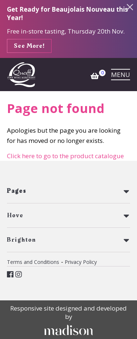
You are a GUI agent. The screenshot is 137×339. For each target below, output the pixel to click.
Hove (15, 215)
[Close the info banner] (130, 7)
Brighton (21, 240)
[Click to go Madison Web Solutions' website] (68, 329)
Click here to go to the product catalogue (65, 156)
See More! (29, 46)
